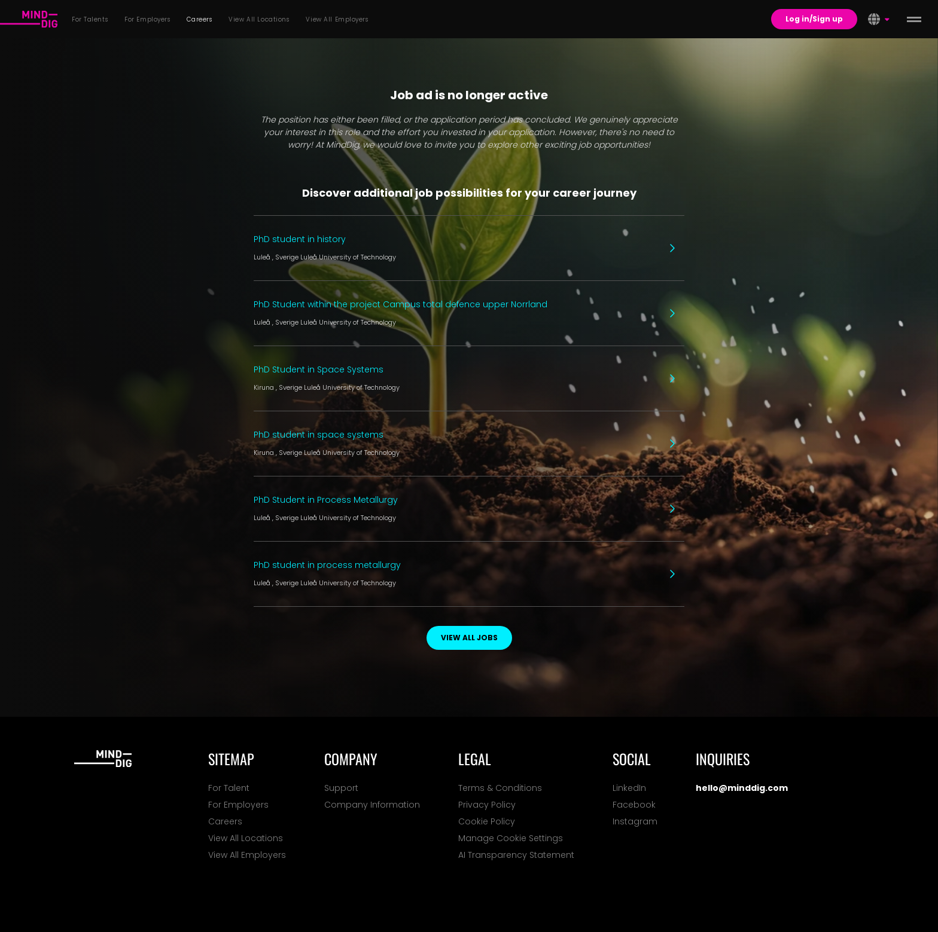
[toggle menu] (914, 19)
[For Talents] (28, 19)
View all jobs (469, 637)
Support (341, 788)
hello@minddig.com (742, 788)
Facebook (634, 805)
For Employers (238, 805)
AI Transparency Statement (516, 855)
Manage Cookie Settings (510, 838)
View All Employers (247, 855)
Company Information (372, 805)
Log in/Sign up (814, 19)
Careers (225, 821)
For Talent (228, 788)
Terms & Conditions (500, 788)
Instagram (635, 821)
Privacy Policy (487, 805)
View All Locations (245, 838)
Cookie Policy (486, 821)
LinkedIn (629, 788)
